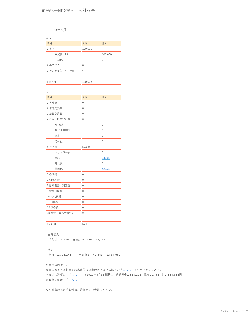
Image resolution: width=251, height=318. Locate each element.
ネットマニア (242, 311)
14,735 (106, 157)
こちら (127, 269)
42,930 (106, 168)
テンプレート (226, 311)
